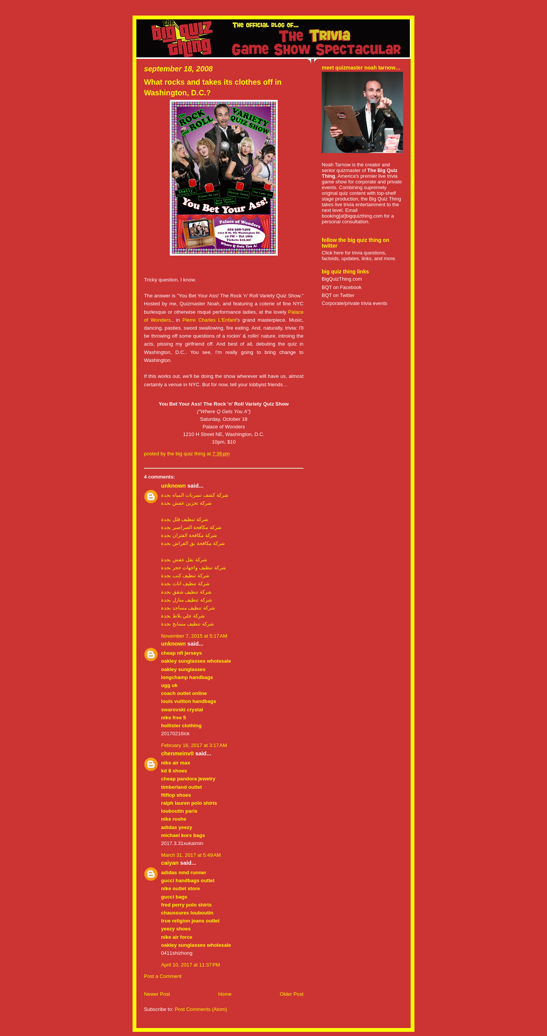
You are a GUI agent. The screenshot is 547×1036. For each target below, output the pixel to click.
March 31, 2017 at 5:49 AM (191, 855)
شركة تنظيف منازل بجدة (186, 600)
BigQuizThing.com (342, 279)
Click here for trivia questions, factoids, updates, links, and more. (359, 255)
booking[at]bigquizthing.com (352, 216)
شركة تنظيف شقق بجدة (186, 592)
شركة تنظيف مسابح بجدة (187, 624)
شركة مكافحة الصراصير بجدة (191, 527)
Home (224, 994)
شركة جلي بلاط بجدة (183, 616)
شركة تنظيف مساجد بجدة (188, 608)
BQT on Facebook (342, 287)
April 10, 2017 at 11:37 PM (190, 965)
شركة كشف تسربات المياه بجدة (194, 495)
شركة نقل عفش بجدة (184, 559)
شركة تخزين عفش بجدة (186, 503)
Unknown (173, 486)
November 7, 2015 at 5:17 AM (194, 636)
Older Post (292, 994)
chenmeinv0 (177, 753)
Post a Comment (163, 976)
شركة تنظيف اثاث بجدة (185, 583)
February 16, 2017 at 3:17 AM (194, 745)
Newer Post (157, 994)
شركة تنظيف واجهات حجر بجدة (193, 567)
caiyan (170, 863)
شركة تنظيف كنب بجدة (185, 575)
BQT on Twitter (338, 295)
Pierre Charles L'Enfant (209, 320)
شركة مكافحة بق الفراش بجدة (193, 543)
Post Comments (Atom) (201, 1009)
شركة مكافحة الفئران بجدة (189, 535)
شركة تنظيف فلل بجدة (184, 519)
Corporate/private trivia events (354, 303)
